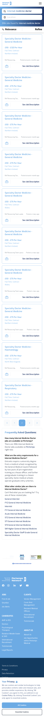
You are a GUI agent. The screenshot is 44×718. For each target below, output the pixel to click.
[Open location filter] (22, 17)
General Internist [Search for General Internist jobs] (12, 499)
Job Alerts (6, 607)
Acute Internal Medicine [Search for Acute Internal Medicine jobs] (15, 514)
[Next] (37, 423)
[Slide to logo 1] (14, 563)
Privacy (5, 670)
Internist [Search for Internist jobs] (8, 506)
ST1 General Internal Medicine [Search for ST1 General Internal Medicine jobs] (18, 521)
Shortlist (5, 603)
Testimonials (7, 646)
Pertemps (30, 447)
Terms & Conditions (10, 666)
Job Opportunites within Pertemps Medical (31, 640)
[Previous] (7, 423)
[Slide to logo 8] (24, 563)
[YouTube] (27, 585)
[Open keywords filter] (22, 11)
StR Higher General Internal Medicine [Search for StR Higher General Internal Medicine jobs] (21, 528)
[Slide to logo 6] (21, 563)
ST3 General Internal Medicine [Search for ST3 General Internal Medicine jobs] (18, 525)
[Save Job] (7, 66)
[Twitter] (21, 585)
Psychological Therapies (7, 629)
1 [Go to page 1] (14, 423)
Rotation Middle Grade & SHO (11, 635)
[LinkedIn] (14, 585)
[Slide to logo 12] (30, 563)
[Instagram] (8, 585)
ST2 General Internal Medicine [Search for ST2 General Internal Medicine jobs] (18, 517)
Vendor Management (32, 599)
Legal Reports (7, 650)
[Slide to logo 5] (20, 563)
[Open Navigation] (40, 3)
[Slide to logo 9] (26, 563)
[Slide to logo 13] (31, 563)
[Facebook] (3, 585)
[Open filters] (38, 29)
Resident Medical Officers (31, 610)
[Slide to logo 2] (16, 563)
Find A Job (6, 599)
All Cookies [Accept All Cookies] (22, 705)
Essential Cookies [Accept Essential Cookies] (22, 712)
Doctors (5, 624)
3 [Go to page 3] (29, 423)
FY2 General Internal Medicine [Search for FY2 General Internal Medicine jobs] (18, 502)
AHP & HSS (6, 620)
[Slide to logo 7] (23, 563)
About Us (27, 635)
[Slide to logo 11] (28, 563)
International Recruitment (7, 641)
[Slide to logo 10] (27, 563)
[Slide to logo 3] (17, 563)
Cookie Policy (7, 695)
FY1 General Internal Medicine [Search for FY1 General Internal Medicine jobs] (18, 510)
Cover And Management (29, 604)
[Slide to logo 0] (13, 563)
